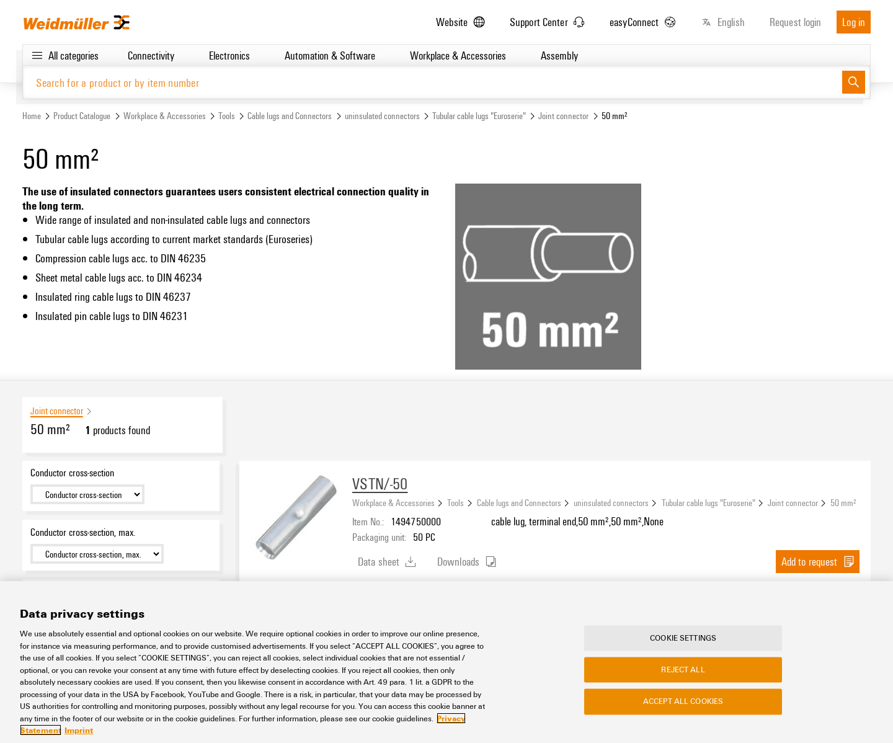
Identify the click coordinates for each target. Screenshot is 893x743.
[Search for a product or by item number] (432, 82)
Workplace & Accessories (164, 116)
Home (31, 116)
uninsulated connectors (382, 116)
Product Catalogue (81, 116)
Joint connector (563, 116)
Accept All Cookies (683, 701)
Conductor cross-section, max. (82, 532)
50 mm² (843, 502)
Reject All (682, 670)
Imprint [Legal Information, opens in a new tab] (78, 730)
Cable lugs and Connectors (289, 116)
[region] (446, 662)
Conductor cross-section (72, 472)
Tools (226, 116)
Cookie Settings (683, 638)
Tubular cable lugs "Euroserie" (479, 116)
